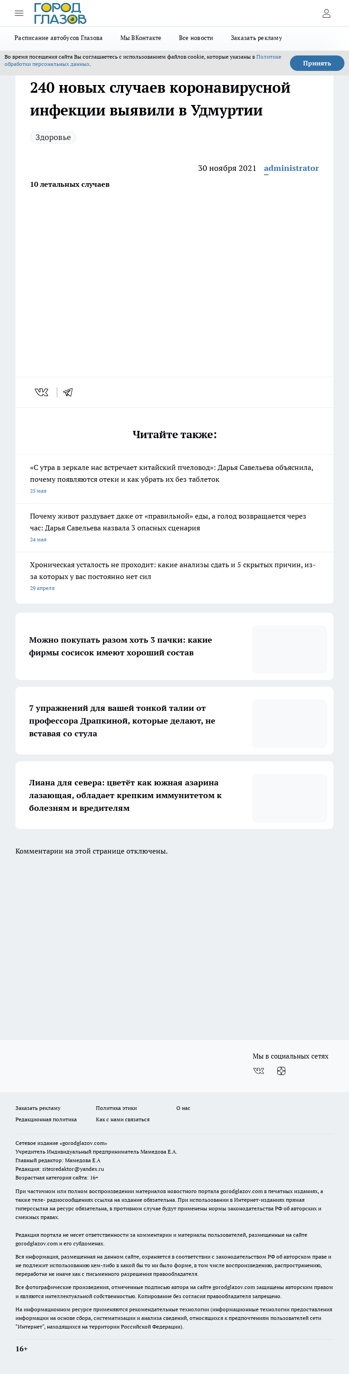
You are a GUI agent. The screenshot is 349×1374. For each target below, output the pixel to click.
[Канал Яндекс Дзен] (281, 1071)
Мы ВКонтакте (141, 38)
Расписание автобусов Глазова (59, 38)
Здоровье (53, 137)
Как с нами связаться (123, 1119)
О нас (183, 1107)
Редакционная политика (46, 1119)
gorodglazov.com (241, 1191)
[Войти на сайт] (326, 13)
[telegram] (71, 392)
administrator (291, 168)
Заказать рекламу (256, 38)
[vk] (42, 392)
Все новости (196, 38)
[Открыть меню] (19, 13)
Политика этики (116, 1107)
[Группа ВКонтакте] (258, 1071)
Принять (317, 63)
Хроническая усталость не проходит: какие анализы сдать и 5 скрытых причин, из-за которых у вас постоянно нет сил (174, 577)
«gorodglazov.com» (83, 1142)
